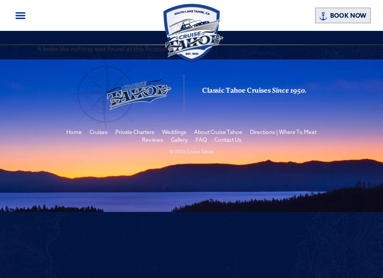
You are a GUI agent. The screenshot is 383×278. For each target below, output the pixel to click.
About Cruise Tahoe (218, 133)
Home (74, 133)
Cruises (98, 133)
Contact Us (227, 140)
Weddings (174, 133)
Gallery (179, 140)
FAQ (201, 140)
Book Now (342, 16)
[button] (20, 15)
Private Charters (134, 133)
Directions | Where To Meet (283, 133)
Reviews (152, 140)
